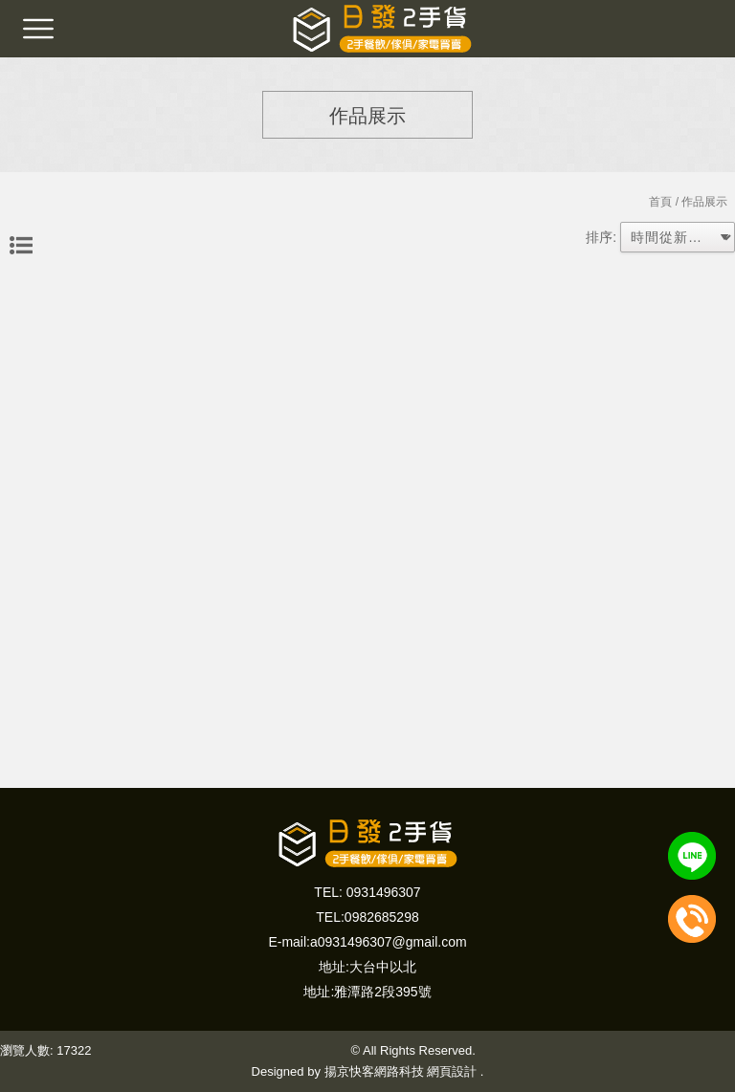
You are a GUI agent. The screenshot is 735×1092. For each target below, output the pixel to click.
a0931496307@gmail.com (388, 942)
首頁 (660, 201)
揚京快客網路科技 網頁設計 (401, 1071)
